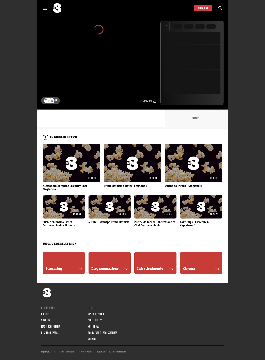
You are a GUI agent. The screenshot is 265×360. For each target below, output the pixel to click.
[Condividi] (148, 101)
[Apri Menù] (47, 8)
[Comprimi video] (167, 26)
